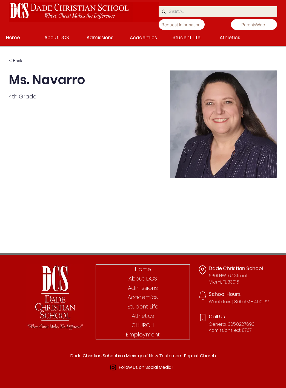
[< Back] (19, 61)
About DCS (142, 278)
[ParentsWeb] (254, 24)
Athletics (143, 316)
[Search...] (217, 11)
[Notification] (202, 295)
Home (143, 269)
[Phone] (202, 318)
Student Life (142, 306)
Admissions (143, 288)
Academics (143, 297)
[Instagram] (113, 367)
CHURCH (142, 325)
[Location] (202, 269)
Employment (143, 334)
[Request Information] (182, 24)
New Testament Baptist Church (182, 356)
